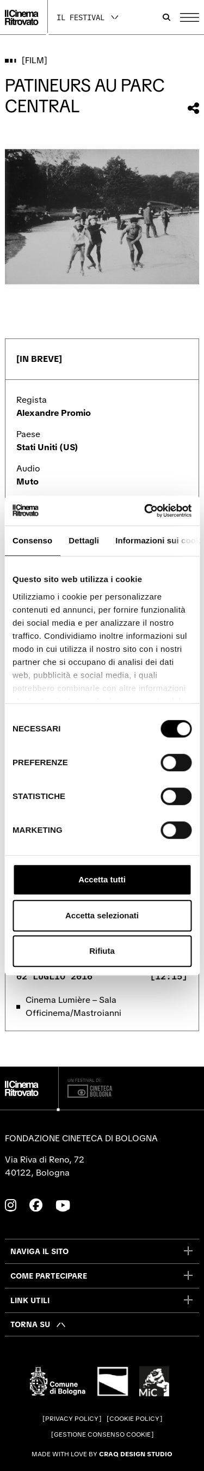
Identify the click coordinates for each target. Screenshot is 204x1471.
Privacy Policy (71, 1418)
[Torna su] (38, 1324)
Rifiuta (102, 950)
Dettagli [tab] (84, 540)
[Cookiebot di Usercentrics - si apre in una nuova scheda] (145, 511)
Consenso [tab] (32, 540)
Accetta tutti (102, 879)
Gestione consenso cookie (102, 1434)
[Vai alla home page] (21, 17)
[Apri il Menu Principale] (189, 17)
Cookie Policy (134, 1418)
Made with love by (102, 1454)
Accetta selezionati (102, 915)
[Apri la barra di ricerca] (166, 17)
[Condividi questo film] (193, 108)
